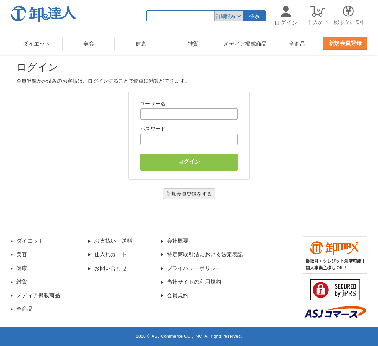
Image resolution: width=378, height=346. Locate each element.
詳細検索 (225, 16)
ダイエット (36, 44)
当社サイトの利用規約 (194, 282)
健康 (141, 44)
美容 (88, 44)
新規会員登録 (345, 43)
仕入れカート (110, 254)
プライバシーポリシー (194, 268)
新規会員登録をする (189, 194)
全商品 (297, 44)
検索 (254, 16)
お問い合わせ (110, 268)
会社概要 (178, 241)
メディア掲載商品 (245, 44)
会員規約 (178, 295)
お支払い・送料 (113, 241)
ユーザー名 (153, 104)
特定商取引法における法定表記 (205, 254)
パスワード (153, 128)
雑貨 (193, 44)
